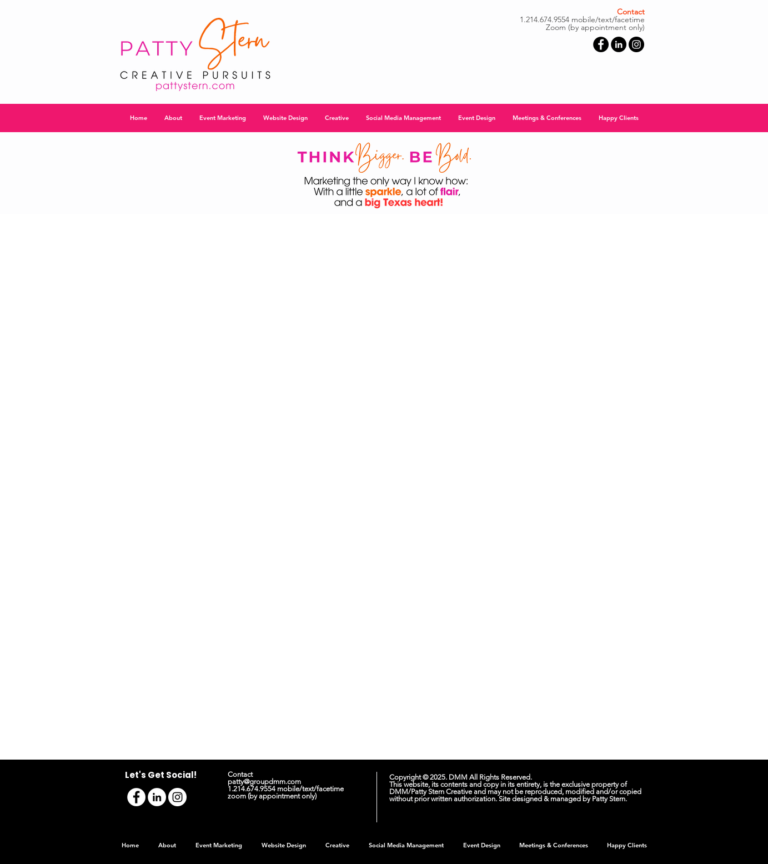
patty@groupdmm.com (264, 781)
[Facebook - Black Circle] (601, 44)
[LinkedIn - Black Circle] (618, 44)
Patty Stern (608, 799)
